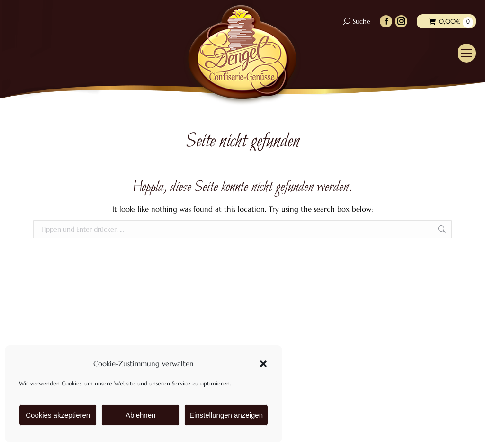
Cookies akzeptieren (58, 415)
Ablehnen (140, 415)
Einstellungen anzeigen (226, 415)
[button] (263, 363)
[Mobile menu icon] (467, 53)
